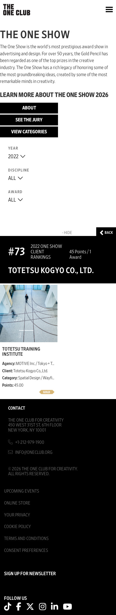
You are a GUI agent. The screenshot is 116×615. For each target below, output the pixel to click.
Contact (16, 408)
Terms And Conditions (26, 538)
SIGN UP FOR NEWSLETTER (30, 573)
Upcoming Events (21, 491)
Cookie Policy (17, 526)
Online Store (17, 503)
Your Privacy (17, 515)
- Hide (67, 233)
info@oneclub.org (34, 452)
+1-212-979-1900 (29, 442)
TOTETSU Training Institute (21, 352)
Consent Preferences (26, 550)
